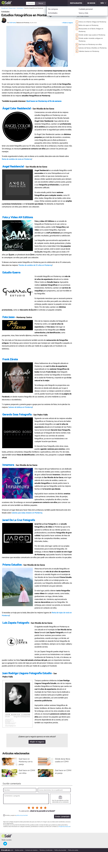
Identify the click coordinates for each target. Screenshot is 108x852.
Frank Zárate (10, 359)
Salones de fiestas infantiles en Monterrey (93, 48)
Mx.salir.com (4, 8)
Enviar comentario (62, 816)
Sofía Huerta (12, 23)
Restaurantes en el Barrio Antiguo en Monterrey (91, 30)
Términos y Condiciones (46, 850)
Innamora (8, 465)
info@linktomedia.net (64, 826)
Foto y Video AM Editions (17, 217)
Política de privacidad (60, 850)
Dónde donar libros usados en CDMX (62, 760)
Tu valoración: (24, 811)
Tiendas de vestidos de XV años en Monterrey (35, 265)
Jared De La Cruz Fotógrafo (18, 520)
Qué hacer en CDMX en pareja (63, 772)
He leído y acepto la (16, 815)
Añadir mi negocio (37, 741)
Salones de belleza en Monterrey (20, 407)
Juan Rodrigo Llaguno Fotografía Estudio (27, 673)
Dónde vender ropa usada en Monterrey (92, 35)
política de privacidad (22, 815)
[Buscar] (45, 3)
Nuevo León (8, 5)
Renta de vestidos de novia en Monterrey (17, 159)
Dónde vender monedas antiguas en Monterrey (91, 39)
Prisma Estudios (12, 565)
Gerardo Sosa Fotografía (17, 414)
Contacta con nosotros (31, 850)
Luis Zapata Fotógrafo (15, 623)
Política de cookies (73, 850)
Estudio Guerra (11, 272)
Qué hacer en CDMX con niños (27, 772)
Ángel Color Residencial (16, 108)
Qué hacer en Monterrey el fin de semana (43, 101)
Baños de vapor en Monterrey (88, 25)
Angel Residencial (13, 166)
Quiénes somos (19, 850)
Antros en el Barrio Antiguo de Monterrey (92, 21)
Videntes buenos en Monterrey (89, 51)
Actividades (20, 8)
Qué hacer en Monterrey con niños (90, 44)
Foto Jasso (8, 317)
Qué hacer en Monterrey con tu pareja (26, 762)
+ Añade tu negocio (67, 23)
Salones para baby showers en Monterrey (27, 512)
